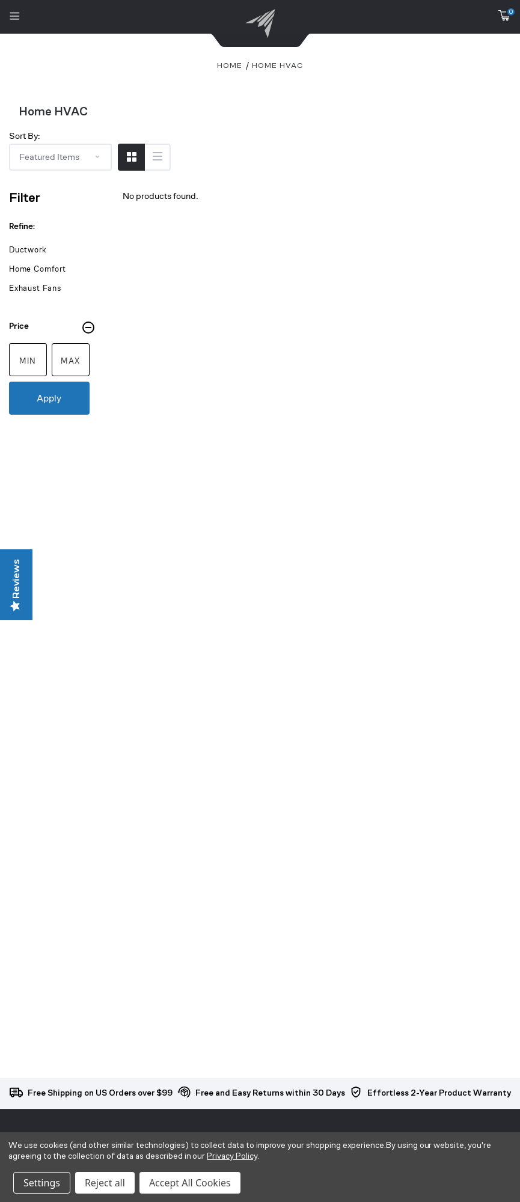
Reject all (105, 1182)
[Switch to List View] (157, 157)
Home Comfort (37, 269)
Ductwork (27, 250)
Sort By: (24, 135)
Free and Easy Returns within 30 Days (270, 1093)
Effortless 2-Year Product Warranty (439, 1093)
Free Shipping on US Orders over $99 (100, 1093)
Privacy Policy (232, 1156)
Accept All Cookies (190, 1182)
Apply (49, 398)
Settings (41, 1182)
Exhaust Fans (35, 288)
